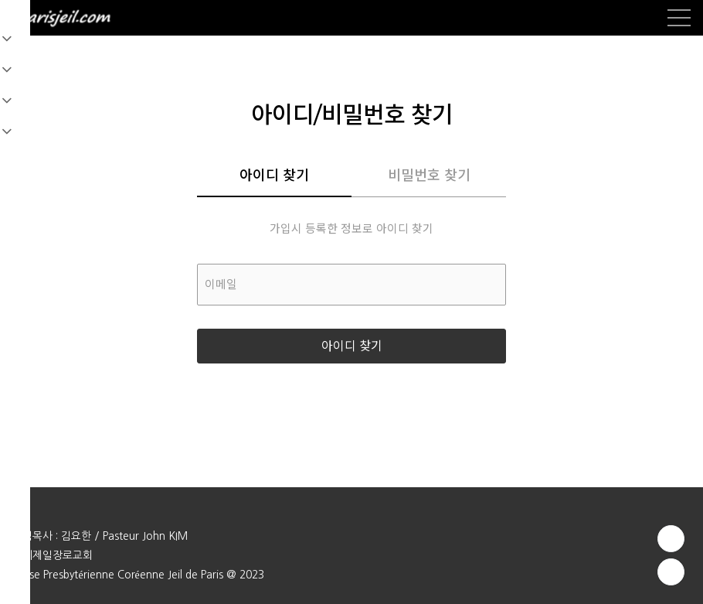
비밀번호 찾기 (429, 175)
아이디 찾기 (274, 175)
